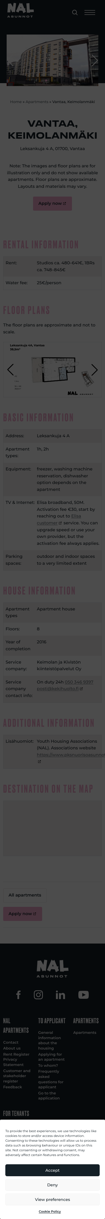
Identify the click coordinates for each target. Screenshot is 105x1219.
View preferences (52, 1199)
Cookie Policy (50, 1212)
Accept (52, 1170)
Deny (52, 1184)
